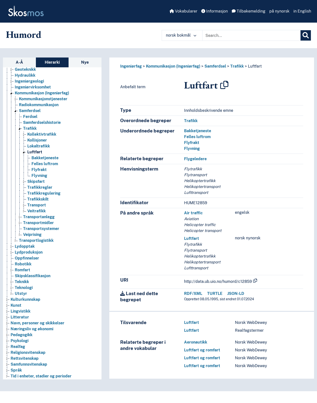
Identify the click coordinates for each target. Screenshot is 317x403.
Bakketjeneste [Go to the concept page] (44, 158)
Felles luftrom (197, 136)
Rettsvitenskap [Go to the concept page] (25, 358)
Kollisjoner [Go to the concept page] (37, 140)
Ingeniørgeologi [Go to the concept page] (29, 81)
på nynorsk (279, 11)
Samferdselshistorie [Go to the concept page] (42, 122)
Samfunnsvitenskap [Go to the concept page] (29, 364)
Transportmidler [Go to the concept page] (38, 222)
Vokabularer (183, 11)
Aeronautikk (195, 342)
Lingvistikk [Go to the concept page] (20, 311)
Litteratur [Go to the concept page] (20, 317)
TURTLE (214, 293)
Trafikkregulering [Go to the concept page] (43, 193)
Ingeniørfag (131, 66)
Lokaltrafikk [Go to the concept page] (38, 146)
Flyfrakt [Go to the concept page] (39, 169)
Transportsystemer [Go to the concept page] (41, 228)
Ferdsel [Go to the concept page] (30, 116)
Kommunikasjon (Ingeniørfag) (173, 66)
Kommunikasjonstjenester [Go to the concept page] (43, 99)
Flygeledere (195, 159)
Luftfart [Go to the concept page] (34, 152)
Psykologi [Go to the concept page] (20, 340)
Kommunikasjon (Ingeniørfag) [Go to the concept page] (42, 93)
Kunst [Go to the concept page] (16, 305)
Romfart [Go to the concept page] (22, 270)
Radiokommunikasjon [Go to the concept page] (38, 104)
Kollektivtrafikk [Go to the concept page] (41, 134)
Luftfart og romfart (202, 350)
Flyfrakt (191, 142)
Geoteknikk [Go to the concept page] (25, 69)
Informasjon (214, 11)
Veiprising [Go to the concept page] (32, 234)
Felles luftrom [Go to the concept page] (44, 163)
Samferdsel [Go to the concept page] (30, 110)
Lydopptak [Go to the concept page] (25, 246)
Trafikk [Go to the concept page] (30, 128)
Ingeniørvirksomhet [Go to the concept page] (33, 87)
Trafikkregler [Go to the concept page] (39, 187)
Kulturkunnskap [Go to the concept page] (25, 299)
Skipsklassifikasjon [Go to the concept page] (32, 275)
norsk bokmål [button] (181, 35)
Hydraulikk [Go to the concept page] (25, 75)
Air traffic (193, 213)
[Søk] (305, 35)
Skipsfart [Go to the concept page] (36, 181)
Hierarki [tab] (52, 62)
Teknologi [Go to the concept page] (24, 287)
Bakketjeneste (197, 131)
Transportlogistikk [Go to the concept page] (36, 240)
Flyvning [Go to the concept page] (39, 175)
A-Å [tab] (19, 62)
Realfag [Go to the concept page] (18, 346)
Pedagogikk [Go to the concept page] (21, 334)
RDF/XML (193, 293)
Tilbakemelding (248, 11)
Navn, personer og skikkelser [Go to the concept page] (37, 323)
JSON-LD (235, 293)
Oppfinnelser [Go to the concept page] (27, 258)
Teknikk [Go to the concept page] (22, 281)
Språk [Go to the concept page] (16, 370)
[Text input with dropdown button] (251, 35)
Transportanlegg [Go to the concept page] (39, 217)
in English (302, 11)
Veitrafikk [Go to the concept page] (36, 211)
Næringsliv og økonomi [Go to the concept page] (32, 329)
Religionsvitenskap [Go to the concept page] (28, 352)
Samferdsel (215, 66)
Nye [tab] (85, 62)
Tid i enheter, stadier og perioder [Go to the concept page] (41, 376)
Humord (23, 34)
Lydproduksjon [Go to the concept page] (29, 252)
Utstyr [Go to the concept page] (21, 293)
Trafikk (237, 66)
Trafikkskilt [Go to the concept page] (38, 199)
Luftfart (255, 66)
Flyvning (192, 148)
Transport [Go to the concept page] (36, 205)
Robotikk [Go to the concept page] (23, 264)
